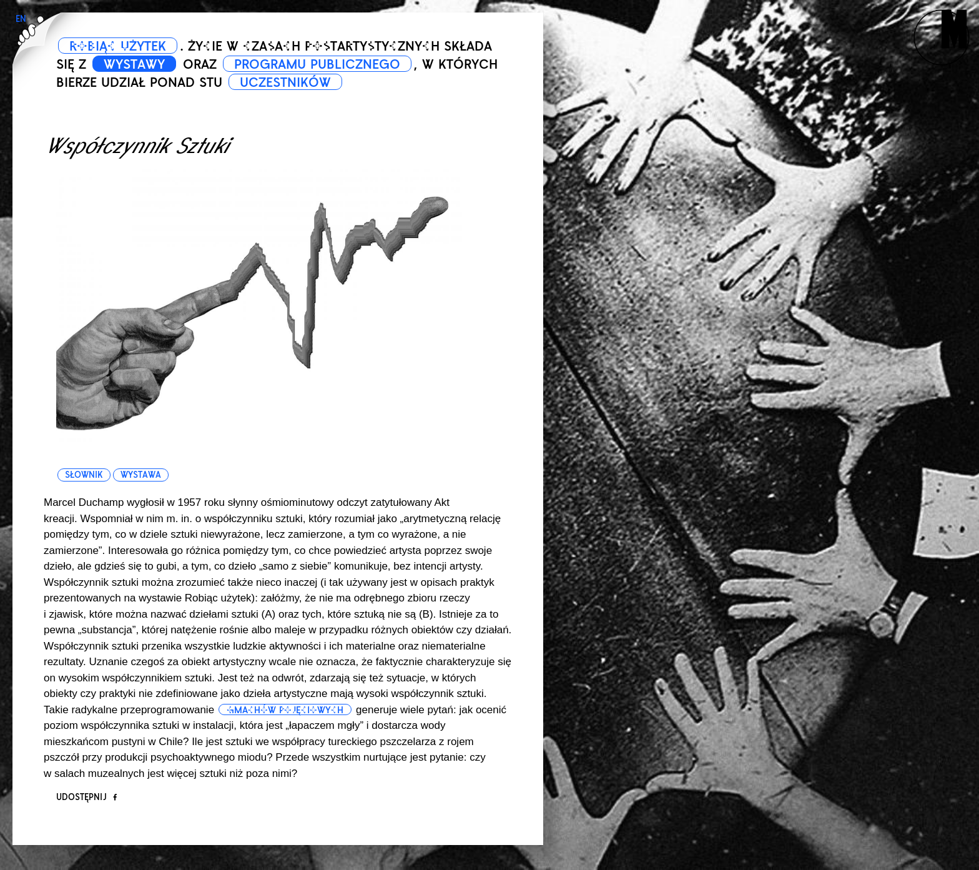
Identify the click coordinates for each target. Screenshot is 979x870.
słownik (83, 475)
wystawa (141, 475)
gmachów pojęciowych (285, 710)
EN (21, 19)
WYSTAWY (134, 64)
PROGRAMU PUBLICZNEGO (317, 64)
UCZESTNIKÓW (285, 82)
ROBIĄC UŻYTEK (117, 46)
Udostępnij (86, 797)
